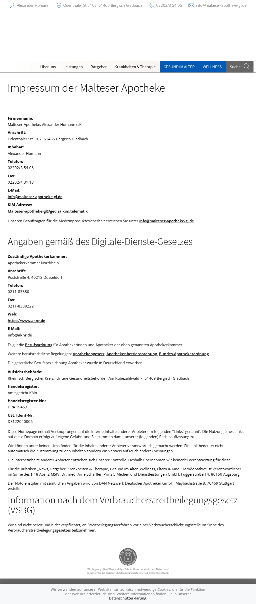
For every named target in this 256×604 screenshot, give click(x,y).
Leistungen (73, 66)
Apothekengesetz (88, 353)
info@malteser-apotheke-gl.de (221, 5)
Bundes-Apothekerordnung (184, 353)
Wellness (212, 66)
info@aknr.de (20, 334)
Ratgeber (98, 66)
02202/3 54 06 (169, 5)
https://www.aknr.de (26, 320)
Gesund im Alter (179, 66)
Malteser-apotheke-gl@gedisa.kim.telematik (48, 211)
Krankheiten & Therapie (135, 66)
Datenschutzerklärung (127, 598)
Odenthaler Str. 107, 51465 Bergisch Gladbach (102, 5)
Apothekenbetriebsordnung (131, 353)
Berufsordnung (38, 344)
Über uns (48, 66)
